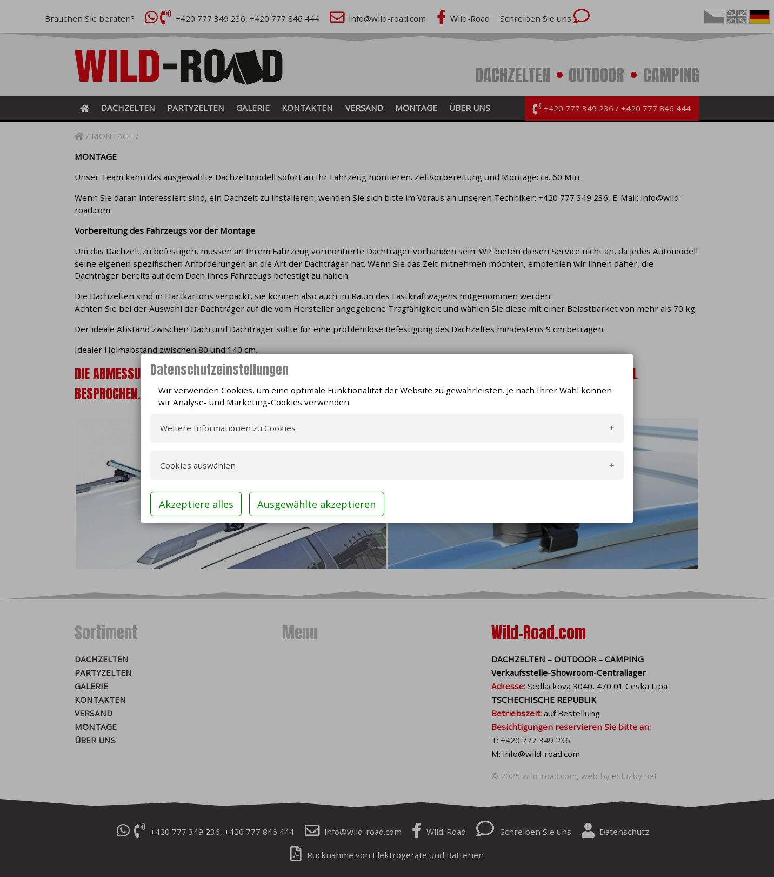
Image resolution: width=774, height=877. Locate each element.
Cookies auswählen (198, 465)
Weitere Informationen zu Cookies (228, 428)
